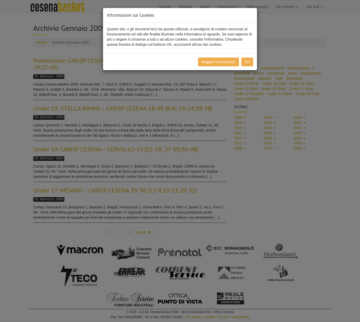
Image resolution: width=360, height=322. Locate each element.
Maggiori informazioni (218, 62)
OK (247, 62)
